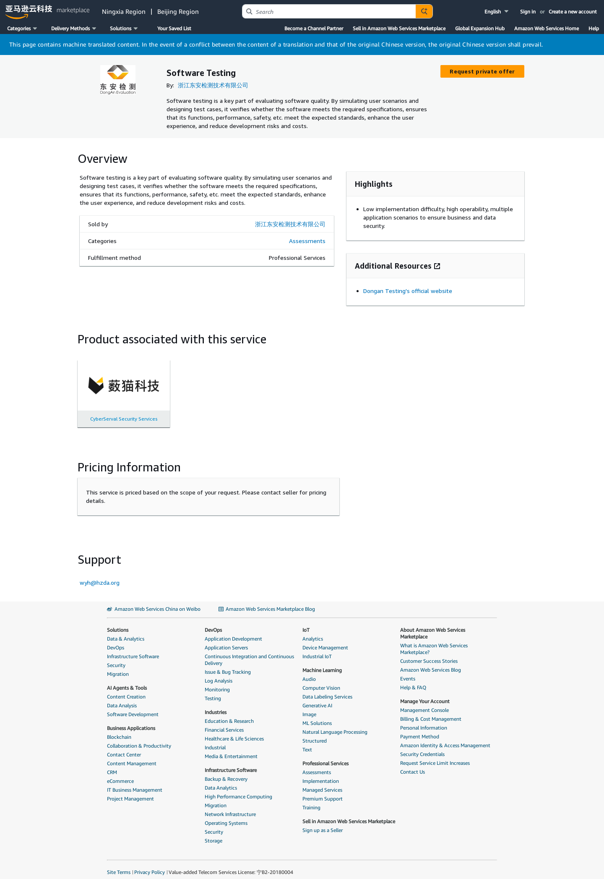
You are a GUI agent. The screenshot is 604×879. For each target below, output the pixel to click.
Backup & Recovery (226, 772)
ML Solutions (317, 716)
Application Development (233, 632)
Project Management (130, 792)
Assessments (307, 234)
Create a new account (573, 11)
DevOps (115, 641)
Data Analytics (221, 781)
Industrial (215, 741)
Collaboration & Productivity (139, 739)
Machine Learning (322, 663)
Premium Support (322, 792)
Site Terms (118, 865)
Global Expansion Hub (480, 28)
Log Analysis (218, 674)
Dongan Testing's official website (407, 284)
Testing (213, 691)
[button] (497, 11)
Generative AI (317, 699)
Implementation (320, 774)
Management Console (424, 703)
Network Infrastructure (230, 807)
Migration (118, 667)
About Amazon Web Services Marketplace (432, 626)
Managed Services (322, 783)
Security (116, 658)
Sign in (528, 11)
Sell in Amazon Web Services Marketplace (399, 28)
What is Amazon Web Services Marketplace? (434, 642)
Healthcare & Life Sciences (234, 732)
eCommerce (120, 774)
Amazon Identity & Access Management (445, 738)
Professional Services (325, 756)
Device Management (325, 641)
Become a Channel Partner (313, 28)
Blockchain (119, 730)
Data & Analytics (125, 632)
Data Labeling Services (327, 690)
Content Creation (126, 690)
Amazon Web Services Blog (430, 663)
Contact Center (124, 748)
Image (309, 707)
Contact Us (412, 765)
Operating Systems (226, 816)
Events (407, 672)
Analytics (312, 632)
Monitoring (217, 683)
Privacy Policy (149, 865)
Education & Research (229, 714)
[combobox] (329, 11)
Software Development (133, 707)
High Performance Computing (238, 790)
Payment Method (419, 730)
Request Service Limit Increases (435, 756)
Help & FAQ (413, 681)
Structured (314, 734)
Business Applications (131, 721)
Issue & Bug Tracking (228, 665)
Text (307, 743)
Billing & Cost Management (430, 712)
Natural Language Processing (334, 725)
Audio (309, 672)
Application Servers (226, 641)
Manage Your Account (425, 694)
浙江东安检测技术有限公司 (213, 85)
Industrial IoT (317, 649)
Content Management (131, 756)
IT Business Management (134, 783)
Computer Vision (321, 681)
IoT (306, 623)
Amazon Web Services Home (546, 28)
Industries (215, 705)
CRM (112, 765)
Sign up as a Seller (322, 823)
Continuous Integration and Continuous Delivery (249, 652)
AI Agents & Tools (127, 681)
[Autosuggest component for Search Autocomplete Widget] (424, 11)
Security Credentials (422, 747)
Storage (213, 834)
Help (593, 28)
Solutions (117, 623)
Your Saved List (174, 28)
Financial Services (224, 723)
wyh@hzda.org (100, 575)
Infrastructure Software (133, 649)
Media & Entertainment (231, 749)
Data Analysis (122, 699)
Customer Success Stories (429, 654)
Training (311, 801)
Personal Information (423, 721)
